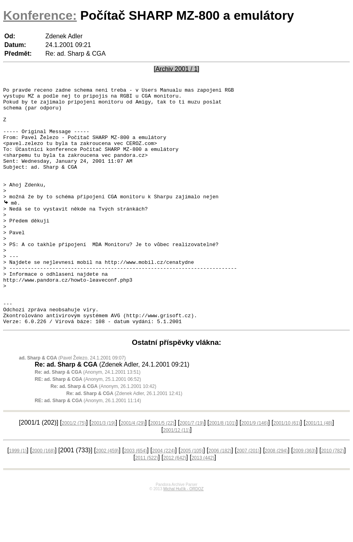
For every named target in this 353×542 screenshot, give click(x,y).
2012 (174, 505)
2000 (43, 498)
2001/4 (133, 470)
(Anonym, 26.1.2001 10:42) (103, 433)
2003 (135, 498)
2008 (276, 498)
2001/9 (254, 470)
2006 (220, 498)
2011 (146, 505)
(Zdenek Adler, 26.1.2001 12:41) (124, 440)
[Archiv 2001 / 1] (177, 69)
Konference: (40, 15)
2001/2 (74, 470)
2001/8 (222, 470)
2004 (163, 498)
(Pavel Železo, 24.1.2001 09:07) (72, 405)
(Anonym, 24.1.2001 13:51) (87, 419)
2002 (107, 498)
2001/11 (318, 470)
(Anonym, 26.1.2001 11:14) (88, 447)
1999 (18, 498)
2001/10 (286, 470)
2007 (248, 498)
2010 (332, 498)
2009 (304, 498)
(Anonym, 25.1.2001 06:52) (88, 426)
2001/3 (103, 470)
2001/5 (162, 470)
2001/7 (192, 470)
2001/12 (176, 477)
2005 (191, 498)
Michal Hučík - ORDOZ (183, 536)
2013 (202, 505)
